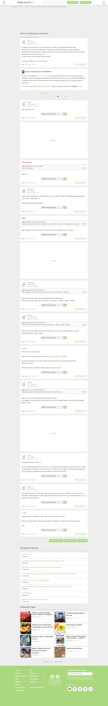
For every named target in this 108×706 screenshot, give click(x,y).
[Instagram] (80, 689)
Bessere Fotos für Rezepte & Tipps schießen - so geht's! (76, 637)
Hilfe (31, 670)
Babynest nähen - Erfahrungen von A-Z (42, 638)
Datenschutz (34, 676)
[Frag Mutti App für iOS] (52, 677)
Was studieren (20, 690)
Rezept (83, 495)
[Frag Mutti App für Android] (57, 677)
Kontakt (32, 673)
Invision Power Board (52, 661)
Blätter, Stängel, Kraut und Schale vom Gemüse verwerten (41, 651)
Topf (61, 516)
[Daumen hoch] (65, 114)
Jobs (17, 679)
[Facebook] (50, 96)
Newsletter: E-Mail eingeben (76, 670)
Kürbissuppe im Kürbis (74, 625)
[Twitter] (58, 96)
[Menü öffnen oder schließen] (4, 2)
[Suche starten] (45, 2)
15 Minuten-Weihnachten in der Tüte (75, 614)
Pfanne (40, 54)
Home (17, 670)
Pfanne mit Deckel (42, 76)
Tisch (50, 300)
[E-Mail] (42, 96)
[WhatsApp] (65, 96)
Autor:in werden (20, 676)
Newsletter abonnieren (80, 678)
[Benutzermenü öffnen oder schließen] (104, 2)
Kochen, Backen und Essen (30, 37)
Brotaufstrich (57, 356)
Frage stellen (73, 2)
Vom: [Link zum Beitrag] (23, 64)
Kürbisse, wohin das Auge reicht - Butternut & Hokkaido (42, 613)
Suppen (49, 467)
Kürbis (50, 356)
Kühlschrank (55, 368)
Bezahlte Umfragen (36, 687)
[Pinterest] (75, 689)
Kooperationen (20, 687)
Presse (17, 685)
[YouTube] (69, 689)
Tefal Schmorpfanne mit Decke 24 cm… (37, 86)
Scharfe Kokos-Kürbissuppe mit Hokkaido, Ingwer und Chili (42, 626)
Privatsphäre (34, 679)
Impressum (33, 682)
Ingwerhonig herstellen (74, 648)
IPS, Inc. (63, 661)
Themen (18, 673)
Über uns (18, 682)
